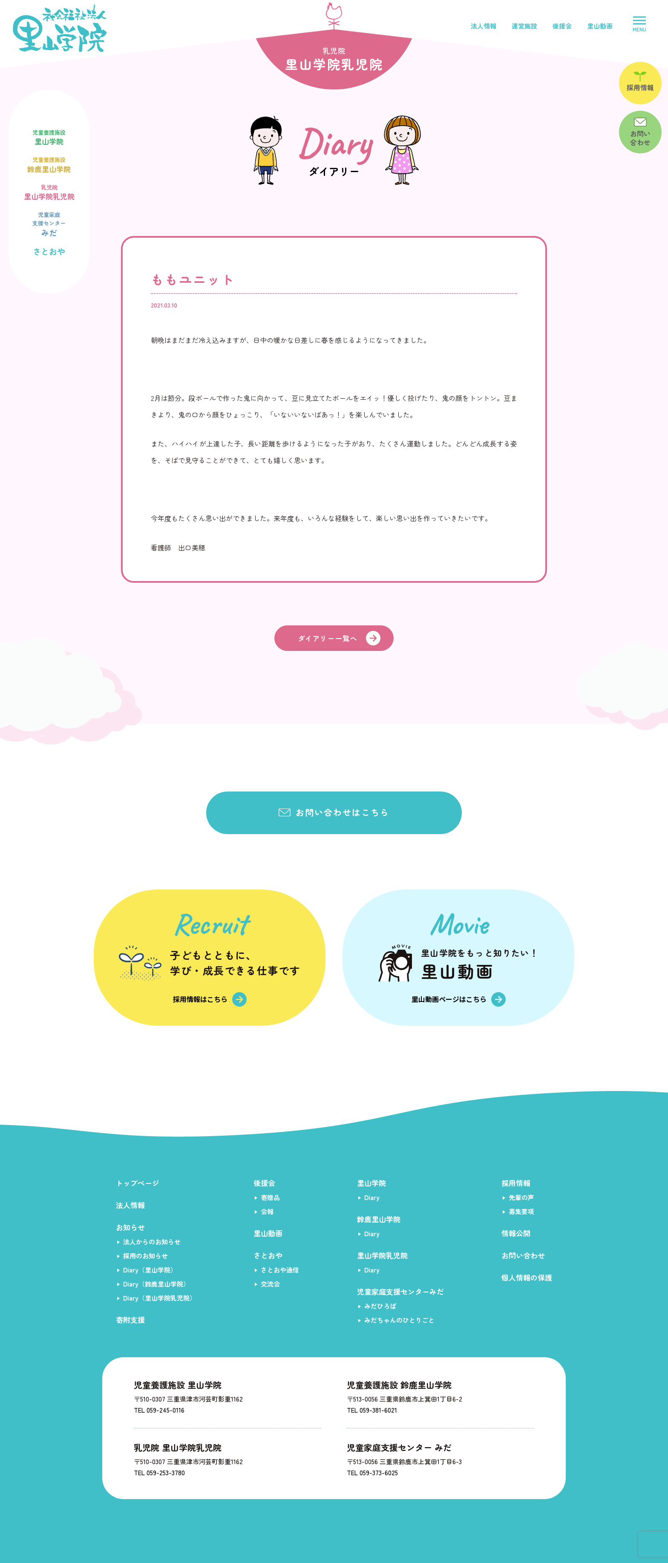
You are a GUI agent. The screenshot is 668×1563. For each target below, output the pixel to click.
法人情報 (483, 25)
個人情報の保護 (526, 1277)
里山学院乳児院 (49, 191)
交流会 (270, 1284)
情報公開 (515, 1233)
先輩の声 (521, 1197)
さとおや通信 (280, 1270)
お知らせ (130, 1227)
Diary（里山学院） (150, 1270)
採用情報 (515, 1182)
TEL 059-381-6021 (372, 1409)
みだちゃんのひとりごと (399, 1320)
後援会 (562, 25)
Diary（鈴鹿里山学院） (156, 1284)
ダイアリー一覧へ (328, 638)
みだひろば (380, 1306)
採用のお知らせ (145, 1255)
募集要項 (521, 1211)
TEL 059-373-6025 (372, 1472)
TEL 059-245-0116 (159, 1409)
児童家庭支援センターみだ (400, 1291)
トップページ (137, 1182)
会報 (267, 1211)
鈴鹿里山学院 (49, 164)
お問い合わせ (523, 1255)
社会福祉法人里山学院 (60, 28)
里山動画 (600, 25)
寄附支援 (130, 1319)
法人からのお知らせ (152, 1241)
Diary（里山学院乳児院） (159, 1298)
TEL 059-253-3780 (159, 1472)
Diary (372, 1197)
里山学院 (49, 136)
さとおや (49, 251)
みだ (49, 223)
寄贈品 (270, 1197)
